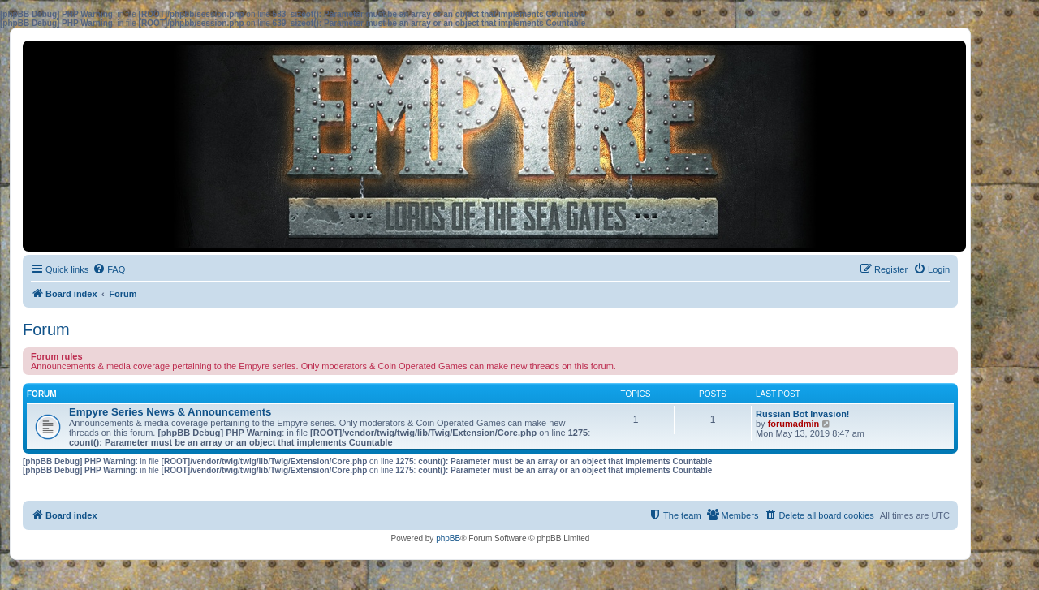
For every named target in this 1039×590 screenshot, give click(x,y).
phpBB (448, 538)
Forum (46, 329)
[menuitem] (109, 269)
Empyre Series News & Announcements (170, 412)
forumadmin (794, 424)
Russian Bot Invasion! (803, 414)
